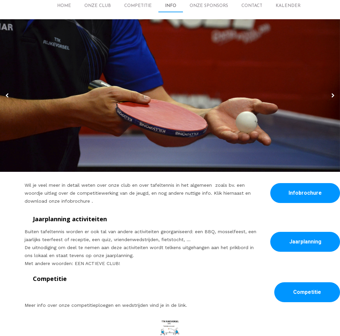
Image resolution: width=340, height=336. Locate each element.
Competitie (138, 6)
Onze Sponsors (209, 6)
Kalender (288, 6)
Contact (251, 6)
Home (64, 6)
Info (170, 6)
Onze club (97, 6)
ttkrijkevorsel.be (188, 324)
